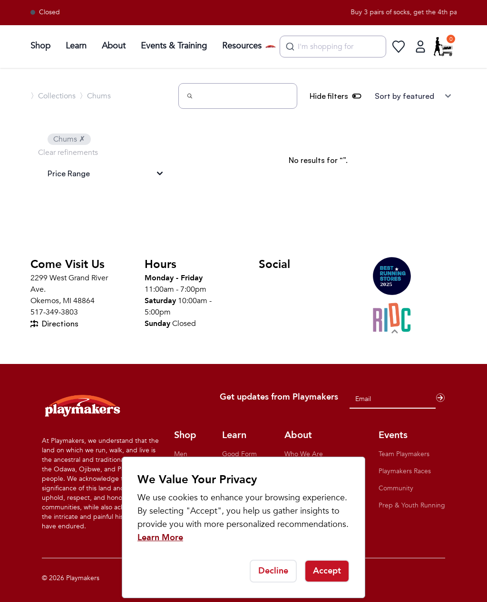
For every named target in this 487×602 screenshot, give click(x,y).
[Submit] (289, 46)
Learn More (160, 538)
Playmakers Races (405, 471)
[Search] (237, 96)
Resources (242, 46)
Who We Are (303, 454)
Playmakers (82, 578)
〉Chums (95, 96)
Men (180, 454)
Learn (76, 46)
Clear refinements (68, 152)
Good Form (239, 454)
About (114, 46)
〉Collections (53, 96)
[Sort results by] (413, 95)
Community (396, 488)
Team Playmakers (404, 454)
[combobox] (333, 46)
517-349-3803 (54, 312)
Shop (40, 46)
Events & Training (174, 46)
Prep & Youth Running (412, 505)
